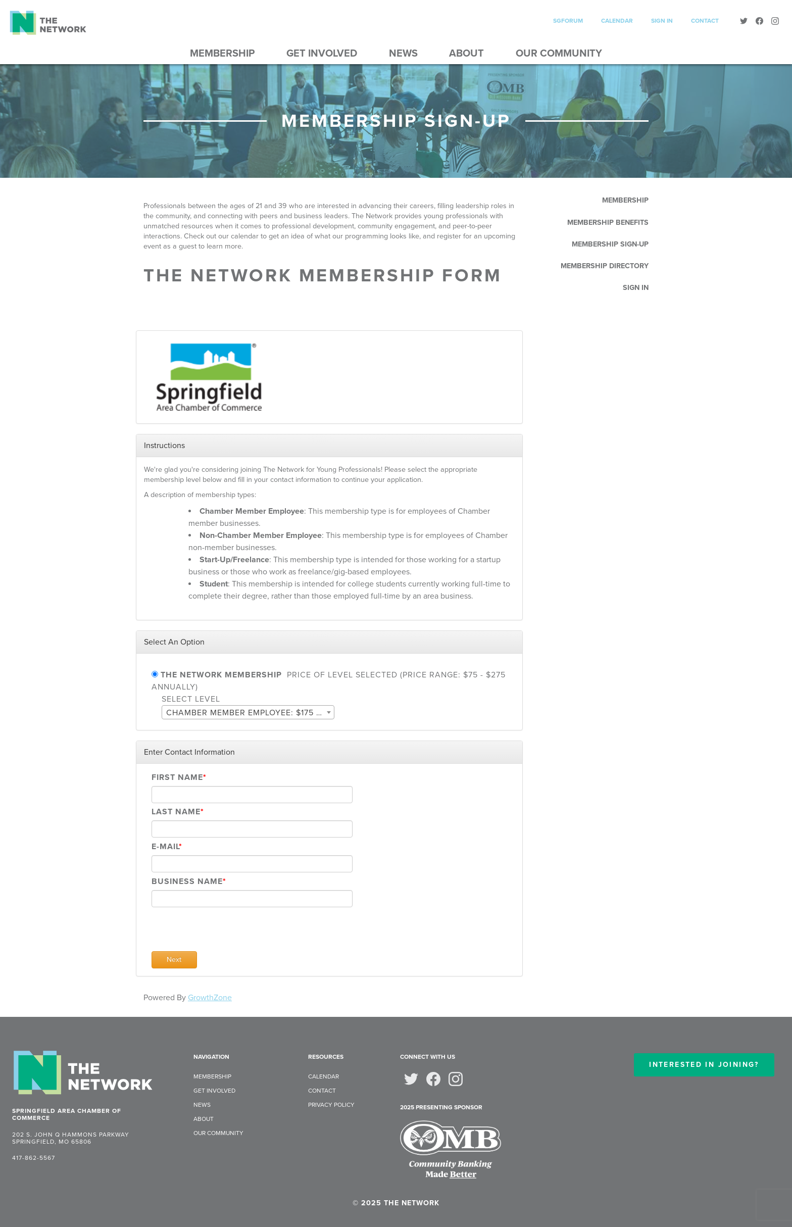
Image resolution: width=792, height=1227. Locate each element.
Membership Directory (605, 266)
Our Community (559, 53)
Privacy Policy (331, 1104)
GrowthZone (210, 998)
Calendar (617, 20)
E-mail (165, 847)
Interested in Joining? (704, 1064)
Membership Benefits (608, 222)
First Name (177, 777)
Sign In (662, 20)
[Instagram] (775, 22)
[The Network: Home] (83, 1074)
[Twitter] (744, 22)
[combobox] (248, 712)
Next (174, 959)
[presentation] (228, 931)
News (403, 53)
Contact (705, 20)
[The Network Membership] (155, 674)
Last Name (176, 812)
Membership (222, 53)
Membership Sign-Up (610, 244)
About (466, 53)
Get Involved (321, 53)
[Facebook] (759, 22)
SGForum (568, 20)
